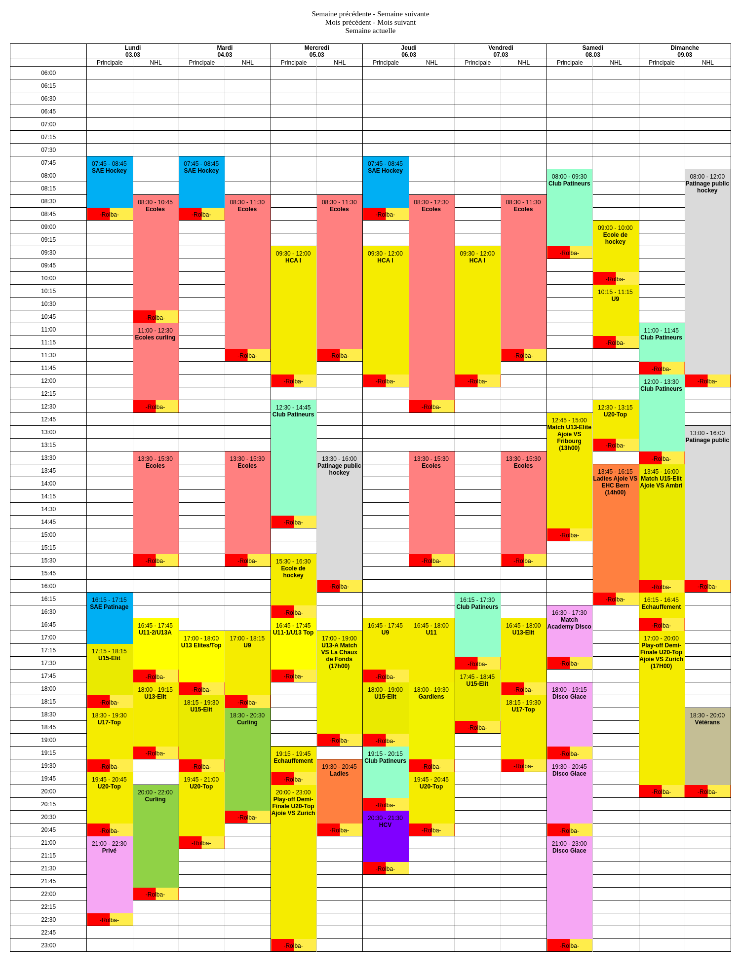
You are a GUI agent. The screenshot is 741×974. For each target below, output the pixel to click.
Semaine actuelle (370, 31)
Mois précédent (348, 22)
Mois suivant (396, 22)
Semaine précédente (341, 14)
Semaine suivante (403, 14)
